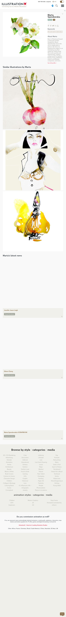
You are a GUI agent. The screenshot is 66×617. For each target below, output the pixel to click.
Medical (41, 469)
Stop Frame (54, 500)
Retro (57, 462)
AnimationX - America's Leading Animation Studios (33, 525)
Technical (57, 474)
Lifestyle (41, 457)
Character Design (9, 478)
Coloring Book (9, 485)
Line (41, 460)
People (41, 485)
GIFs (25, 476)
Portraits (56, 457)
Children (9, 481)
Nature (41, 471)
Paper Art (41, 481)
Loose (41, 464)
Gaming (25, 474)
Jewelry (25, 490)
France (18, 528)
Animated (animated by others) (54, 504)
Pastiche (41, 483)
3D (33, 505)
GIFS (11, 503)
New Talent (41, 474)
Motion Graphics (33, 500)
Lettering (41, 455)
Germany (23, 528)
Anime (9, 464)
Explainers (12, 505)
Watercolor (56, 478)
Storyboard (56, 469)
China (42, 528)
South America (35, 528)
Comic (9, 488)
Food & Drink (25, 471)
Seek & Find (56, 464)
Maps (41, 467)
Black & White (9, 471)
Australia (47, 528)
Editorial (25, 460)
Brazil (28, 528)
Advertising (9, 457)
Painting (40, 478)
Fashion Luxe (25, 469)
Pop (57, 455)
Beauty (9, 469)
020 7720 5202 (41, 1)
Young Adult (57, 485)
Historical (25, 481)
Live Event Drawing (41, 462)
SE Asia (53, 528)
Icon (25, 483)
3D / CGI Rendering (9, 455)
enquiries (48, 1)
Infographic (25, 488)
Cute (25, 455)
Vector (57, 476)
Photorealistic (41, 488)
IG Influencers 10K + (25, 485)
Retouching (56, 460)
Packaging (41, 476)
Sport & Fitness (57, 467)
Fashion (25, 467)
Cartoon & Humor (9, 476)
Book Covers (9, 474)
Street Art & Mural (56, 471)
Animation (9, 462)
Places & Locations (41, 490)
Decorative (25, 457)
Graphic (25, 478)
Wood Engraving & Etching (57, 482)
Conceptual (9, 490)
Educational (25, 462)
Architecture (9, 467)
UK (57, 528)
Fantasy (25, 464)
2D (33, 503)
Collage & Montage (9, 483)
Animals (9, 460)
